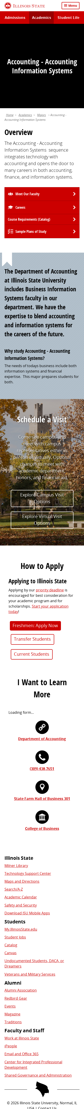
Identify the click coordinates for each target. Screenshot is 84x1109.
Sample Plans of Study (30, 151)
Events (10, 926)
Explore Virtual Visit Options (42, 440)
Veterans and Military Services (29, 894)
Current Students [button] (31, 574)
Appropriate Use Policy (59, 1042)
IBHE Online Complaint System (39, 1047)
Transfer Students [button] (32, 560)
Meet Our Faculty (27, 114)
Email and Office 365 (21, 974)
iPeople (10, 966)
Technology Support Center (27, 793)
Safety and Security (20, 825)
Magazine (12, 934)
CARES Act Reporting (42, 1058)
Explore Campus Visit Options (42, 418)
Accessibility (61, 1053)
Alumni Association (20, 910)
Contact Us (47, 1028)
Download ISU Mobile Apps (27, 833)
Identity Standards (20, 1042)
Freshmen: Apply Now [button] (35, 546)
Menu (72, 5)
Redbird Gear (15, 918)
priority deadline (50, 510)
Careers (20, 127)
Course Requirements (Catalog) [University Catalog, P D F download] (29, 139)
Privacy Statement (23, 1037)
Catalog (10, 865)
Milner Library (16, 785)
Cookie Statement (58, 1037)
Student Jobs (15, 857)
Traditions (13, 942)
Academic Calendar (20, 817)
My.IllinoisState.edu (20, 849)
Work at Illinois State (21, 958)
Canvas (10, 873)
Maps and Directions (21, 801)
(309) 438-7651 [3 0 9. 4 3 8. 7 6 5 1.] (42, 689)
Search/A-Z (13, 809)
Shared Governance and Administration (38, 995)
